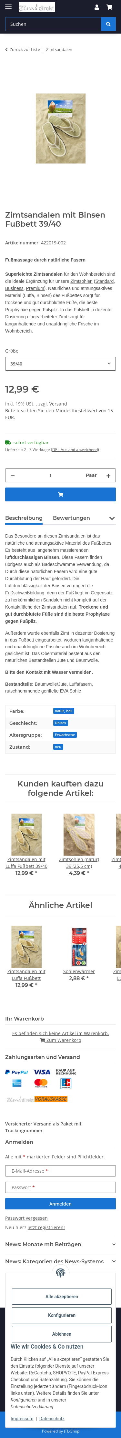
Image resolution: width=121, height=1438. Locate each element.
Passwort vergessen (26, 1218)
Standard (104, 281)
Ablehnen (61, 1334)
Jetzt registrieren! (46, 1227)
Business (14, 288)
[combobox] (60, 364)
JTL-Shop (71, 1431)
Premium (35, 288)
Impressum (22, 1418)
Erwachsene (65, 735)
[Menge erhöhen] (108, 475)
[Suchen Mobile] (53, 24)
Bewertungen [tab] (71, 518)
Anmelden (60, 1204)
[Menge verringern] (12, 475)
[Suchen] (108, 24)
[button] (97, 7)
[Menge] (50, 475)
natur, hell (63, 711)
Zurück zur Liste (25, 49)
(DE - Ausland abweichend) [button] (75, 449)
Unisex (60, 723)
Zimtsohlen (81, 281)
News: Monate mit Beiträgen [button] (43, 1244)
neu (58, 747)
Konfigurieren (62, 1315)
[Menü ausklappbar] (8, 4)
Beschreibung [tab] (24, 518)
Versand (58, 404)
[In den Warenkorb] (10, 69)
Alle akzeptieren (61, 1296)
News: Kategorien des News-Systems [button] (54, 1261)
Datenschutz (52, 1418)
